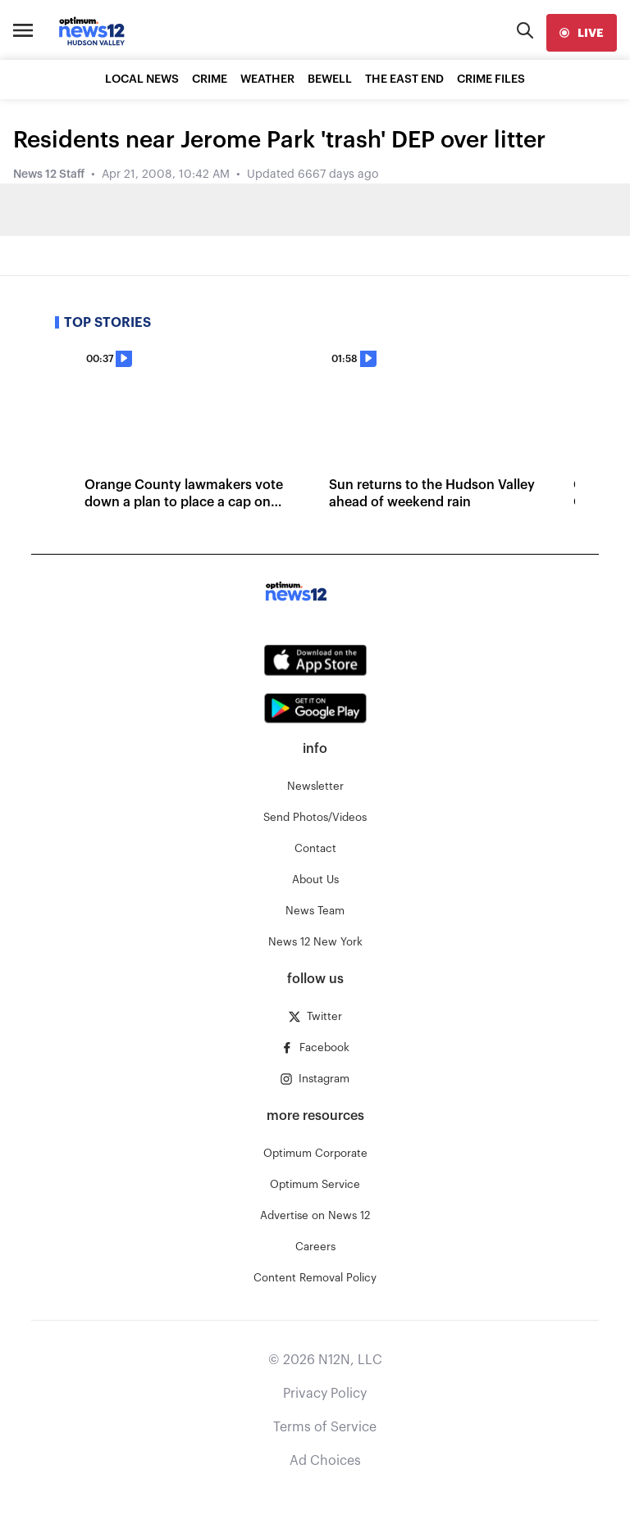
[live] (581, 33)
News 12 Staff (48, 174)
